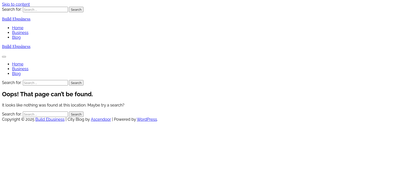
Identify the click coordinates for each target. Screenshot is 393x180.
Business (20, 32)
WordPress (147, 119)
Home (17, 28)
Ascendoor (101, 119)
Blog (16, 37)
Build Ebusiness (16, 19)
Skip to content (16, 4)
